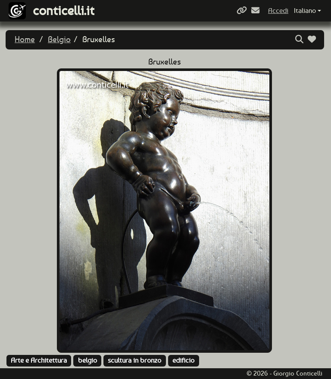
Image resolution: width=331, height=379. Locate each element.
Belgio (59, 39)
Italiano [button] (305, 10)
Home (25, 39)
